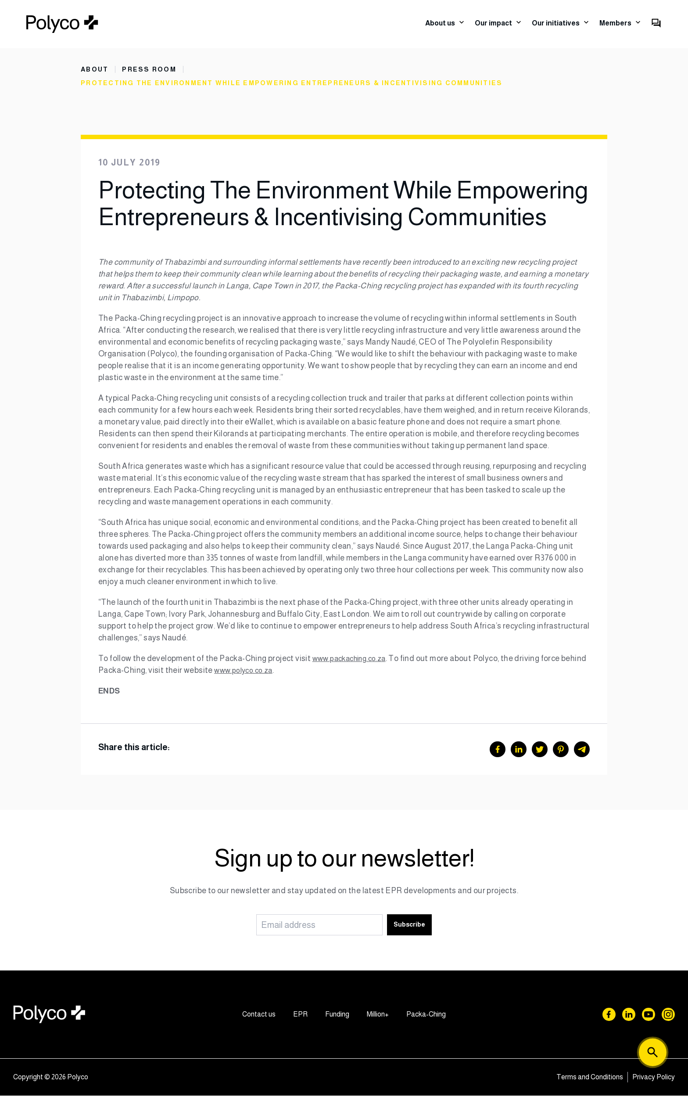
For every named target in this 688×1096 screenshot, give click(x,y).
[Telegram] (582, 750)
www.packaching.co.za (353, 658)
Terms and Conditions (589, 1077)
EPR (300, 1014)
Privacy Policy (653, 1077)
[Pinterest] (561, 750)
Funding (337, 1014)
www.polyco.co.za (272, 670)
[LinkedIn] (519, 750)
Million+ (378, 1014)
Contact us (259, 1014)
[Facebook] (497, 750)
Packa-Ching (426, 1014)
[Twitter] (540, 750)
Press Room (151, 69)
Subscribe (409, 924)
